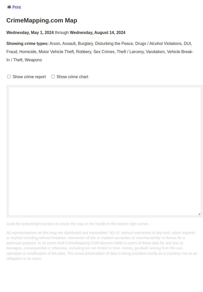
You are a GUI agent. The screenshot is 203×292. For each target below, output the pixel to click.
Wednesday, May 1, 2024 (30, 32)
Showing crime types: (27, 43)
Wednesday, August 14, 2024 (97, 32)
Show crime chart (69, 77)
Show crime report (26, 77)
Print (14, 7)
